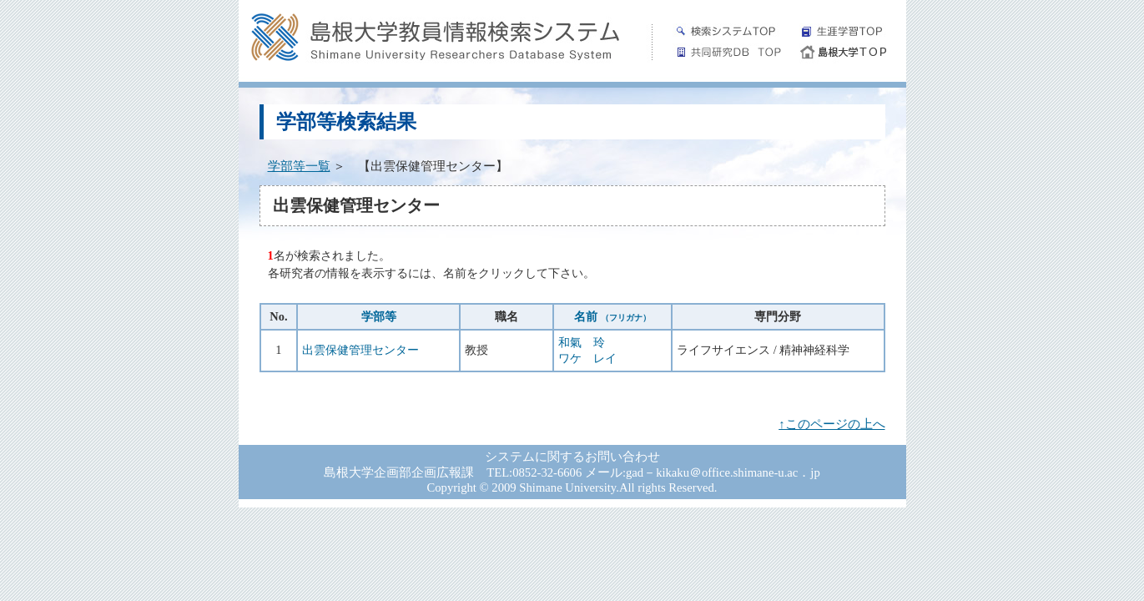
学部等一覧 (299, 166)
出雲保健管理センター (360, 349)
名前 (612, 316)
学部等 (378, 316)
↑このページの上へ (831, 424)
